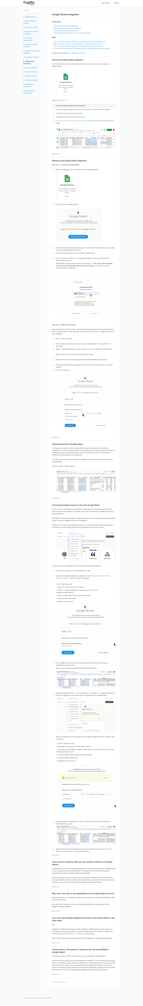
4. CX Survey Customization (28, 39)
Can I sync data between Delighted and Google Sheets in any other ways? (79, 46)
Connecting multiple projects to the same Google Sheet (72, 33)
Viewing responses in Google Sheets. (66, 30)
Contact (116, 3)
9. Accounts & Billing (30, 68)
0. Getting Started (29, 17)
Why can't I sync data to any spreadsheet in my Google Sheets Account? (78, 44)
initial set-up (62, 100)
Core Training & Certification (77, 53)
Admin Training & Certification (28, 92)
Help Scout (48, 998)
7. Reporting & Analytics (31, 57)
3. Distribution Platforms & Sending (31, 33)
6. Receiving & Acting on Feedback (31, 52)
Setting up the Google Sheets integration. (67, 28)
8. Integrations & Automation (29, 62)
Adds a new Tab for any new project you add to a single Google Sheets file (78, 121)
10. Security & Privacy (30, 72)
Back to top (56, 154)
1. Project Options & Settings (29, 22)
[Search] (32, 10)
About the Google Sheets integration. (66, 26)
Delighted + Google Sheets (76, 933)
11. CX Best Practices (30, 76)
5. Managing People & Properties (30, 45)
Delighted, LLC (29, 998)
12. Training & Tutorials (30, 80)
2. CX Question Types (30, 27)
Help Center (106, 3)
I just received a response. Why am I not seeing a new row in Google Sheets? (79, 41)
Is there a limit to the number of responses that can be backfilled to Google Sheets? (82, 48)
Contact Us (63, 982)
